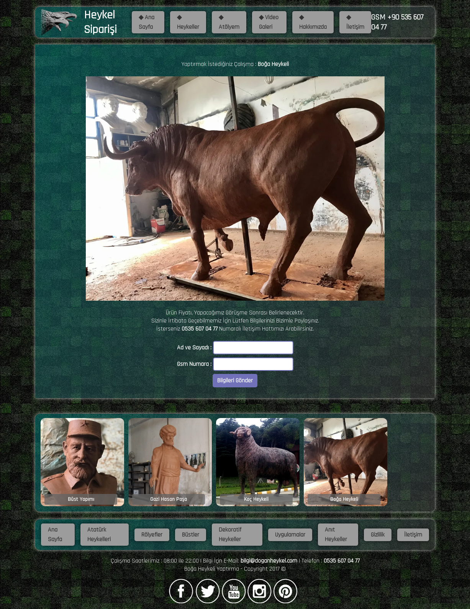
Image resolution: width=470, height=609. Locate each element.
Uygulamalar (290, 535)
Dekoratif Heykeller (230, 534)
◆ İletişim (355, 22)
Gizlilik (378, 535)
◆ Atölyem (229, 22)
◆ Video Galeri (268, 22)
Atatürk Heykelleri (99, 534)
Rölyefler (151, 535)
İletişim (413, 535)
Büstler (190, 535)
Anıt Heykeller (336, 534)
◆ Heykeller (188, 22)
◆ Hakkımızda (313, 22)
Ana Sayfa (55, 534)
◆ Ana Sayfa (146, 22)
